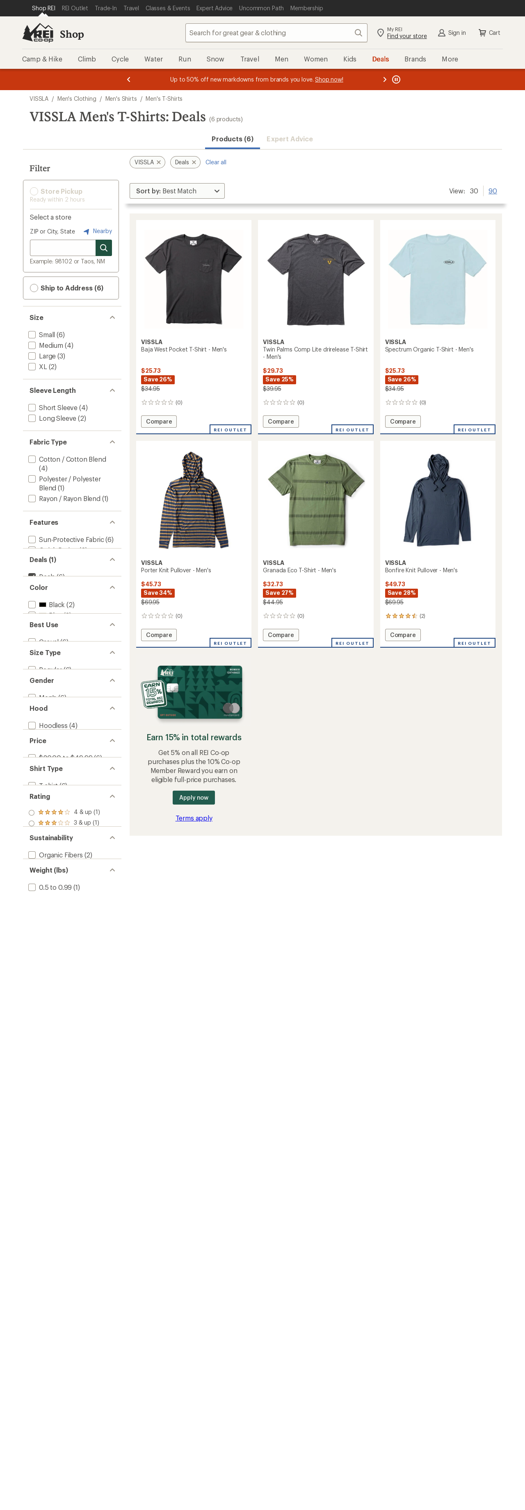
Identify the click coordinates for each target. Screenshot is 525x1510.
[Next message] (385, 79)
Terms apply (194, 818)
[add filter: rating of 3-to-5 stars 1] (64, 971)
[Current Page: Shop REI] (44, 8)
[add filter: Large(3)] (41, 356)
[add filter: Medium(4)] (45, 345)
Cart (488, 33)
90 (492, 190)
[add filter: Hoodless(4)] (47, 828)
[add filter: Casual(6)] (43, 705)
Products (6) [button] (232, 139)
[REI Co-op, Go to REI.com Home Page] (37, 33)
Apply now (193, 797)
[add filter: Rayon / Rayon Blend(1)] (63, 498)
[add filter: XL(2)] (37, 366)
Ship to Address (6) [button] (66, 288)
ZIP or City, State (52, 231)
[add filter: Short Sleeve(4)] (52, 407)
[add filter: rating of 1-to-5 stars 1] (64, 992)
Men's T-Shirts (164, 98)
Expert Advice (290, 139)
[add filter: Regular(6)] (44, 746)
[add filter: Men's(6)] (42, 787)
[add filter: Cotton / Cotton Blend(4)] (66, 459)
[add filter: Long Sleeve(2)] (51, 418)
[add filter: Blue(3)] (44, 653)
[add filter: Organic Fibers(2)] (55, 1033)
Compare (159, 422)
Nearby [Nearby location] (97, 231)
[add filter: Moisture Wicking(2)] (59, 561)
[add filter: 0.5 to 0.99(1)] (49, 1084)
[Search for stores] (104, 248)
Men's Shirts (121, 98)
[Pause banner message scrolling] (395, 79)
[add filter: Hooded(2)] (45, 838)
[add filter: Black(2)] (46, 642)
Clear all (215, 162)
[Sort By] (177, 191)
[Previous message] (129, 79)
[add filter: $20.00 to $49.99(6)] (59, 879)
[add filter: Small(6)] (41, 334)
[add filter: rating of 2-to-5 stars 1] (64, 982)
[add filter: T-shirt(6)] (42, 920)
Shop (72, 34)
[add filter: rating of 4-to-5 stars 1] (64, 960)
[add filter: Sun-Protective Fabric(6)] (65, 539)
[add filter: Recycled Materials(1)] (60, 1043)
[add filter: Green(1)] (47, 664)
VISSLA (39, 98)
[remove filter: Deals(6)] (41, 601)
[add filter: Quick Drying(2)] (52, 550)
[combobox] (276, 32)
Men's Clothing (76, 98)
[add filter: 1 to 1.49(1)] (45, 1095)
